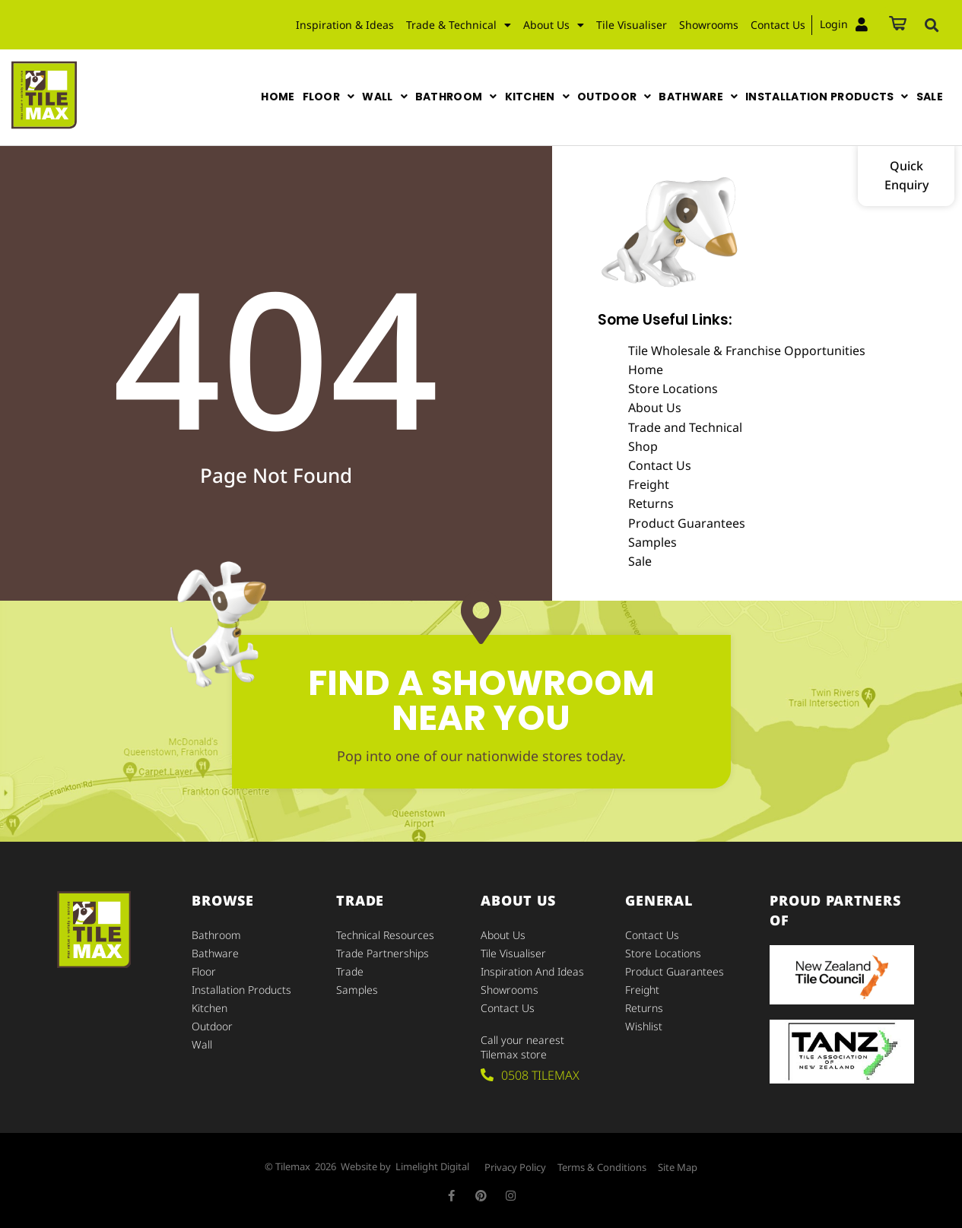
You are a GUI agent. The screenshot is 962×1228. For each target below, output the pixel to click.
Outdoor (212, 1026)
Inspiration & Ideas (345, 24)
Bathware (215, 953)
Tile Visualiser (631, 24)
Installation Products (241, 989)
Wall (202, 1044)
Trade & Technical (458, 25)
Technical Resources (385, 935)
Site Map (677, 1167)
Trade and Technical (685, 427)
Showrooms (708, 24)
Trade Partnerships (382, 953)
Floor (204, 971)
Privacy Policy (515, 1167)
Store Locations (673, 388)
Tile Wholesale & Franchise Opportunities (746, 350)
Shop (643, 446)
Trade (350, 971)
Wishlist (643, 1026)
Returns (651, 503)
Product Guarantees (686, 523)
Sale (640, 561)
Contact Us (778, 24)
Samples (652, 542)
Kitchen (209, 1008)
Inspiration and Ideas (532, 971)
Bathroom (216, 935)
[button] (931, 25)
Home (645, 369)
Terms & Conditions (601, 1167)
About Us (553, 25)
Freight (648, 484)
